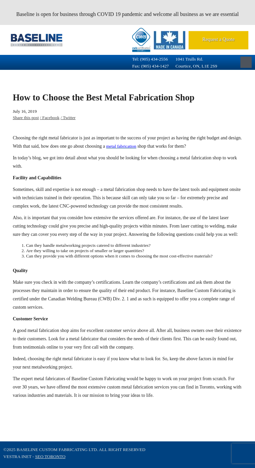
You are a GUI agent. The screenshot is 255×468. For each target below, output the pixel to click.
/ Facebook (49, 117)
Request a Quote (219, 39)
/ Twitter (67, 117)
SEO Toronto (50, 456)
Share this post (26, 117)
